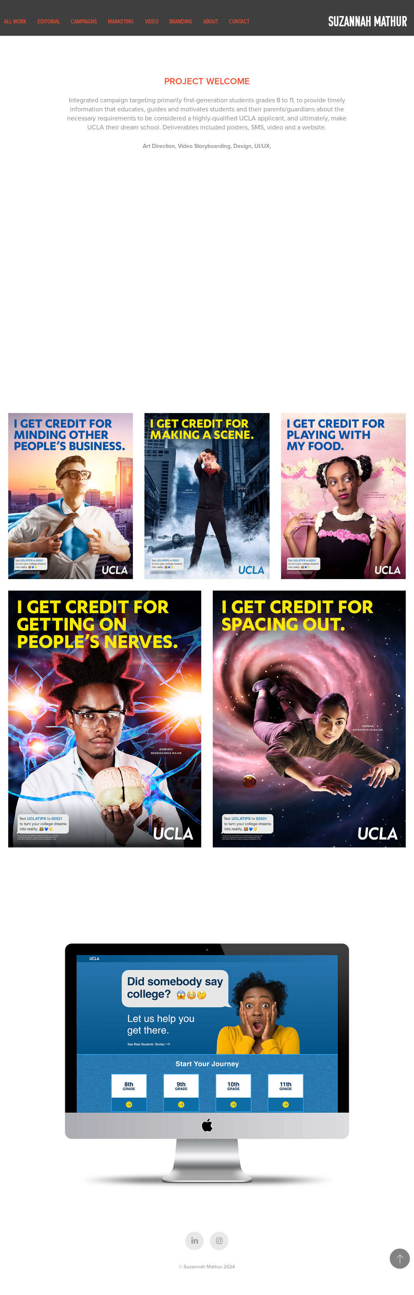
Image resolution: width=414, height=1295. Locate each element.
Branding (180, 21)
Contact (239, 21)
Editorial (48, 21)
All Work (15, 21)
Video (151, 21)
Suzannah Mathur (367, 21)
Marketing (121, 21)
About (210, 21)
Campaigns (84, 21)
